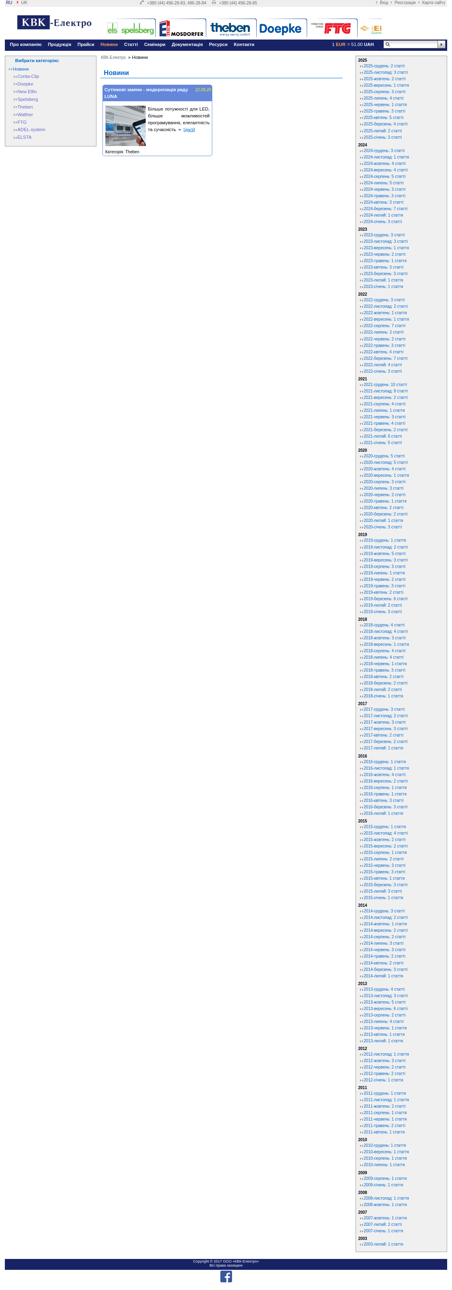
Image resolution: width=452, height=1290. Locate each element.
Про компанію (26, 44)
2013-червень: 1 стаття (385, 1028)
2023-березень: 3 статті (386, 273)
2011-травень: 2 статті (384, 1125)
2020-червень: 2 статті (385, 495)
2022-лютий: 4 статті (383, 365)
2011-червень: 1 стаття (385, 1119)
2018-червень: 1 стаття (385, 664)
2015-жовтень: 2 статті (385, 839)
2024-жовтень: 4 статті (385, 163)
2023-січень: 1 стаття (383, 286)
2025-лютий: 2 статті (383, 131)
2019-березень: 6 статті (386, 599)
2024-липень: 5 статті (384, 183)
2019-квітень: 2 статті (383, 592)
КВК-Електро (113, 57)
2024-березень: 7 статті (386, 209)
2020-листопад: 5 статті (386, 462)
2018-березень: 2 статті (386, 683)
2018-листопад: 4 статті (386, 631)
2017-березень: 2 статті (386, 741)
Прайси (85, 44)
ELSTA (24, 137)
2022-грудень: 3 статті (384, 300)
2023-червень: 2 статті (385, 254)
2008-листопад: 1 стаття (386, 1198)
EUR (340, 44)
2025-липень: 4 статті (384, 98)
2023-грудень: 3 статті (384, 235)
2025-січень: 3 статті (383, 137)
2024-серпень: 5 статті (385, 176)
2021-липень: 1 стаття (384, 410)
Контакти (244, 44)
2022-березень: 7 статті (386, 358)
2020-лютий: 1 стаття (383, 520)
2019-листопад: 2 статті (386, 547)
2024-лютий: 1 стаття (383, 215)
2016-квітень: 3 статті (383, 800)
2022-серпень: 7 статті (385, 326)
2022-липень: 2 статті (384, 332)
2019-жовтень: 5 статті (385, 553)
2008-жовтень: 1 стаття (385, 1204)
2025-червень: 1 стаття (385, 104)
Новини (109, 44)
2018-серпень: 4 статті (385, 651)
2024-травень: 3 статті (384, 196)
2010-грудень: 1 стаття (385, 1145)
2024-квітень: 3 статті (383, 202)
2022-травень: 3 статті (384, 345)
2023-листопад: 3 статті (386, 241)
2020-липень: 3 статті (384, 488)
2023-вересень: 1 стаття (386, 248)
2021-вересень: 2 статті (386, 397)
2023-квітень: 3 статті (383, 267)
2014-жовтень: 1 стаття (385, 924)
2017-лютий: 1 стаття (383, 748)
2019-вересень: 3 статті (386, 560)
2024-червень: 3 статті (385, 189)
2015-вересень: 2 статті (386, 846)
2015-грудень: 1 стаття (385, 827)
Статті (131, 44)
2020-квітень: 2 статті (383, 507)
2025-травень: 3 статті (384, 111)
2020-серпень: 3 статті (385, 482)
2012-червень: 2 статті (385, 1067)
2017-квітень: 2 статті (383, 735)
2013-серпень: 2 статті (385, 1015)
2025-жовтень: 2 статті (385, 79)
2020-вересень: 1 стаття (386, 475)
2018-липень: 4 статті (384, 657)
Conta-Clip (28, 76)
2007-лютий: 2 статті (383, 1224)
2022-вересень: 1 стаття (386, 319)
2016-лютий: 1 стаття (383, 813)
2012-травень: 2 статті (384, 1073)
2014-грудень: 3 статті (384, 911)
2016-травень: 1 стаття (385, 794)
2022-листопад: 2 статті (386, 306)
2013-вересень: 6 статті (386, 1008)
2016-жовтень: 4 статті (385, 774)
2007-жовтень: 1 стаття (385, 1218)
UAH (369, 44)
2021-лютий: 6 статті (383, 436)
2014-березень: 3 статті (386, 969)
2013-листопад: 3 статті (386, 996)
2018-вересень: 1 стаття (386, 644)
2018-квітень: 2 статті (383, 676)
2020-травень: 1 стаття (385, 501)
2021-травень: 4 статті (384, 423)
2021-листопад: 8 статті (386, 391)
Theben (25, 106)
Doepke (25, 83)
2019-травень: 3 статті (384, 586)
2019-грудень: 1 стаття (385, 540)
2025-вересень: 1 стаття (386, 85)
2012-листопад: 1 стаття (386, 1054)
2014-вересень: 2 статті (386, 930)
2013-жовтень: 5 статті (385, 1002)
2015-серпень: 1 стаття (385, 852)
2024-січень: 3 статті (383, 221)
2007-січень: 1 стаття (383, 1231)
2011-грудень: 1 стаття (385, 1093)
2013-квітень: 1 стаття (384, 1034)
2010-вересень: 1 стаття (386, 1152)
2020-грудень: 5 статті (384, 456)
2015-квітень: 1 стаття (384, 878)
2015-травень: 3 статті (384, 872)
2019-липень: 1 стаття (384, 573)
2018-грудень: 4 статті (384, 625)
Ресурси (218, 44)
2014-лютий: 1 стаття (383, 976)
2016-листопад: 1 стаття (386, 768)
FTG (22, 122)
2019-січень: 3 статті (383, 612)
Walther (25, 114)
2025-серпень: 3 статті (385, 92)
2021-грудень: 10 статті (385, 384)
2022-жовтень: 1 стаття (385, 313)
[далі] (189, 129)
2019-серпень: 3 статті (385, 566)
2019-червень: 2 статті (385, 579)
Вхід (384, 2)
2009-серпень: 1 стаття (385, 1178)
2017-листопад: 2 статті (386, 716)
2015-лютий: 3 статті (383, 891)
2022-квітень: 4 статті (383, 352)
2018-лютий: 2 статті (383, 689)
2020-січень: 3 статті (383, 527)
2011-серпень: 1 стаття (385, 1112)
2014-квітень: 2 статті (383, 963)
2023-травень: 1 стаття (385, 261)
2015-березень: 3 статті (386, 885)
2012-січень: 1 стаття (383, 1080)
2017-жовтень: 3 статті (385, 722)
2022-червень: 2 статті (385, 339)
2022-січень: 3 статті (383, 371)
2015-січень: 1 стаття (383, 897)
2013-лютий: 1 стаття (383, 1041)
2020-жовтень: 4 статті (385, 469)
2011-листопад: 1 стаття (386, 1100)
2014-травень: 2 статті (384, 956)
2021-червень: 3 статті (385, 417)
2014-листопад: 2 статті (386, 917)
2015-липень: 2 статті (384, 859)
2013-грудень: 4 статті (384, 989)
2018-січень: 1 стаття (383, 696)
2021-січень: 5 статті (383, 442)
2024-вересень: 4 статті (386, 170)
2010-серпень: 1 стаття (385, 1158)
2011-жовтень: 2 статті (385, 1106)
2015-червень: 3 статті (385, 865)
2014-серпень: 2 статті (385, 937)
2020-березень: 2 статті (386, 514)
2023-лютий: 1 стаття (383, 280)
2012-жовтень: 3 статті (385, 1060)
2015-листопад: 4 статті (386, 833)
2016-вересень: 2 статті (386, 781)
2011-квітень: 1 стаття (384, 1132)
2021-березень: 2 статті (386, 430)
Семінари (154, 44)
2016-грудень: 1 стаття (385, 762)
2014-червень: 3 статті (385, 950)
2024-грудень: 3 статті (384, 150)
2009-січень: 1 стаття (383, 1185)
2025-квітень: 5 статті (383, 117)
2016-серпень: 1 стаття (385, 787)
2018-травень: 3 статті (384, 670)
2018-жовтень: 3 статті (385, 638)
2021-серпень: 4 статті (385, 404)
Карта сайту (433, 2)
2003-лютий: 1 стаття (383, 1244)
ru (9, 2)
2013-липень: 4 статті (384, 1021)
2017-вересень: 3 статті (386, 728)
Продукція (59, 44)
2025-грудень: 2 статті (384, 66)
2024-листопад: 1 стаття (386, 157)
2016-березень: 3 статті (386, 807)
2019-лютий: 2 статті (383, 605)
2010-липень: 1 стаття (384, 1165)
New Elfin (27, 91)
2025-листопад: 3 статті (386, 72)
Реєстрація (405, 2)
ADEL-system (31, 129)
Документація (187, 44)
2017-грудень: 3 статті (384, 709)
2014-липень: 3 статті (384, 943)
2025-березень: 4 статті (386, 124)
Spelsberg (27, 99)
